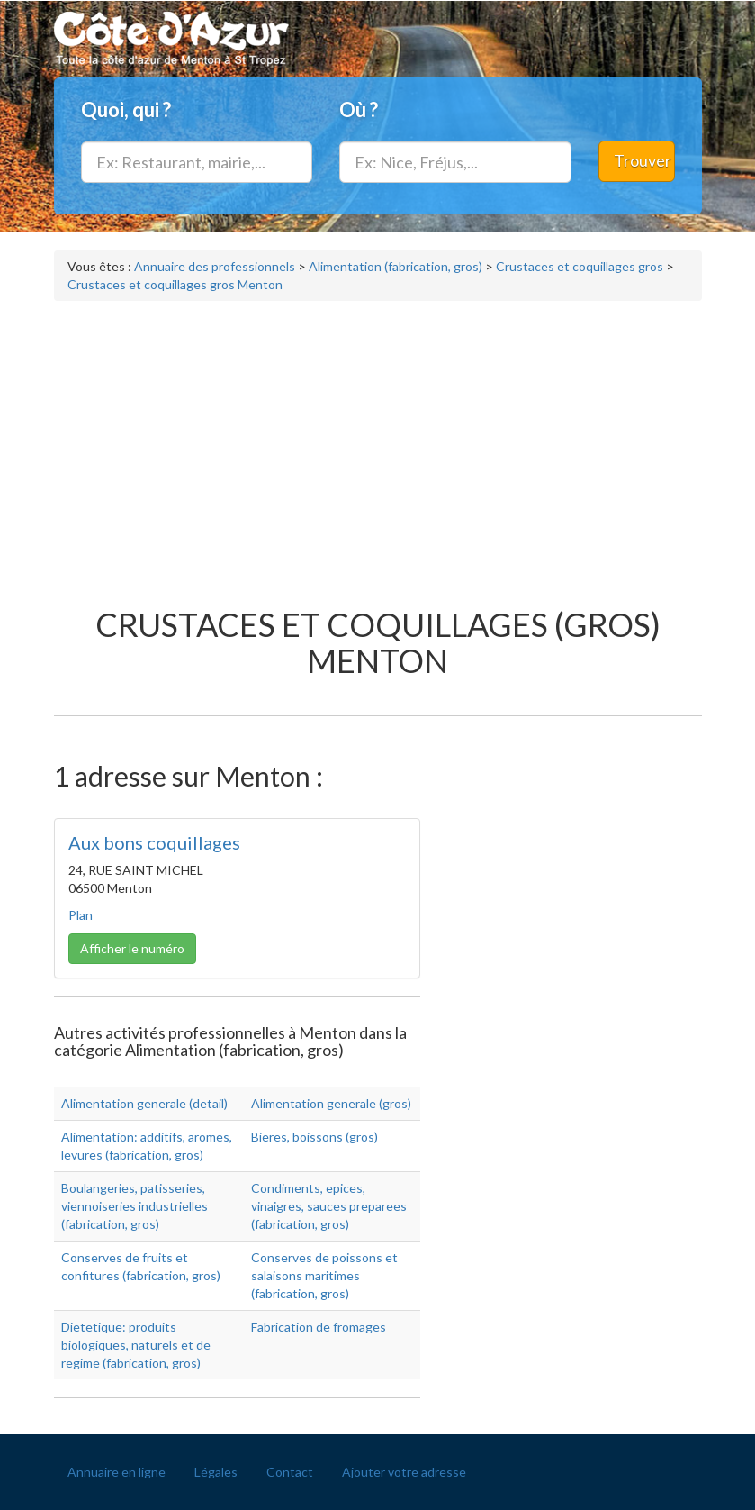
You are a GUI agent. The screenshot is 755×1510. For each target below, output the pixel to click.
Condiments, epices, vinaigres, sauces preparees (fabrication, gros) (329, 1206)
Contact (289, 1471)
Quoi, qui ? (126, 109)
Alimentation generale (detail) (144, 1103)
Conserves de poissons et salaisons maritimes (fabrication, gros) (324, 1275)
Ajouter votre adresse (404, 1471)
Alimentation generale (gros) (331, 1103)
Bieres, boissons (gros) (314, 1136)
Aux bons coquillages (154, 842)
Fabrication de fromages (318, 1326)
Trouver (642, 160)
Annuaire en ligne (116, 1471)
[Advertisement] (378, 445)
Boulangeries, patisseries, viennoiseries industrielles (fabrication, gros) (134, 1206)
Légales (216, 1471)
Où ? (358, 109)
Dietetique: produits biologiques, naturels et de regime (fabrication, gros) (136, 1344)
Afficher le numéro (132, 948)
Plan (80, 915)
